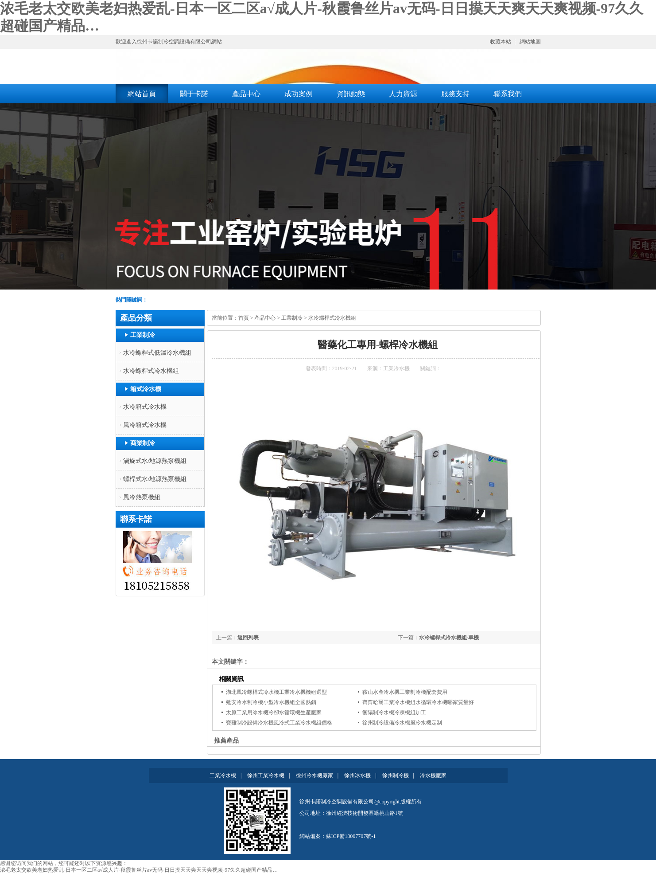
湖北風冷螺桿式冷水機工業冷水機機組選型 (276, 692)
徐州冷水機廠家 (314, 775)
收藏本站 (500, 42)
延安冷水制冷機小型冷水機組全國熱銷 (271, 702)
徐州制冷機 (395, 775)
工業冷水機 (396, 368)
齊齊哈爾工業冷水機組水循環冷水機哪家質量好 (418, 702)
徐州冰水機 (357, 775)
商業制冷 (142, 443)
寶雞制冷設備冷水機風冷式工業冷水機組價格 (279, 723)
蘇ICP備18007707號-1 (351, 836)
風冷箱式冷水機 (145, 425)
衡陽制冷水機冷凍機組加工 (394, 712)
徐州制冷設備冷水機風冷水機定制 (402, 723)
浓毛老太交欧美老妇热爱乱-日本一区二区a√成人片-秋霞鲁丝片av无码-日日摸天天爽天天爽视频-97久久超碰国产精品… (139, 870)
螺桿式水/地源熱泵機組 (155, 479)
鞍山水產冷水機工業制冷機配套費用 (404, 692)
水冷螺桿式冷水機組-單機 (449, 637)
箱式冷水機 (145, 389)
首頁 (243, 318)
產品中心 (265, 318)
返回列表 (248, 637)
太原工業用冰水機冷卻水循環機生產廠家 (274, 712)
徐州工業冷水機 (265, 775)
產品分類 (136, 317)
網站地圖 (530, 42)
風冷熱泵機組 (141, 497)
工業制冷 (142, 335)
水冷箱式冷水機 (145, 406)
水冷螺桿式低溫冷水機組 (157, 352)
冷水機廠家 (433, 775)
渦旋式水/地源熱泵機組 (155, 461)
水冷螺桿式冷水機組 (151, 371)
